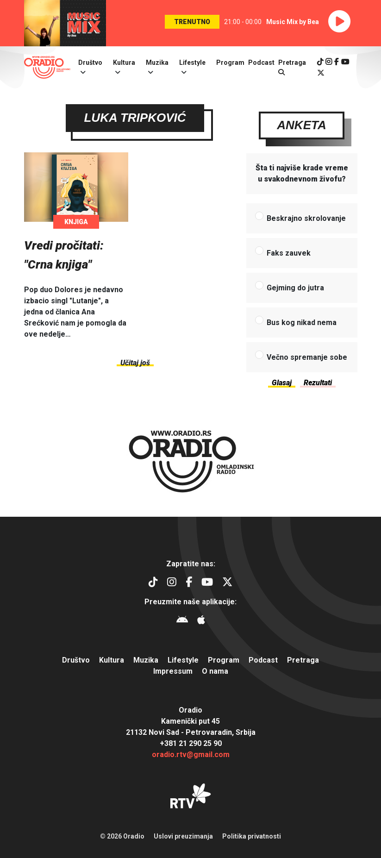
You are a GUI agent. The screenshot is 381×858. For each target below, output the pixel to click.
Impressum (173, 671)
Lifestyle (192, 62)
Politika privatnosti (251, 836)
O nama (215, 671)
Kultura (124, 62)
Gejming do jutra (295, 288)
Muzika (157, 62)
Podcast (261, 62)
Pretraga (303, 660)
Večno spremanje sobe (307, 357)
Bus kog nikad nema (302, 323)
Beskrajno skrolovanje (306, 218)
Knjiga (76, 222)
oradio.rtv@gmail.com (191, 754)
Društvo (90, 62)
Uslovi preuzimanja (183, 836)
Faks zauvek (289, 253)
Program (230, 62)
